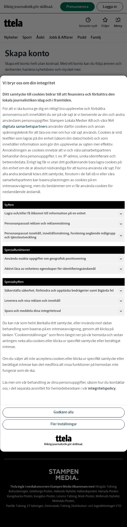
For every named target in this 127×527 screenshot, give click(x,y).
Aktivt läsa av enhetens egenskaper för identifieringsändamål (63, 268)
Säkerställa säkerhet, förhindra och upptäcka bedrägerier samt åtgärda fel (63, 290)
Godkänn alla (63, 412)
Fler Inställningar (64, 424)
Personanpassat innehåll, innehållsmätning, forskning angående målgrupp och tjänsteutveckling (63, 235)
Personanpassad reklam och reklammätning (63, 223)
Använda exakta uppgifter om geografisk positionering (63, 258)
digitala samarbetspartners (24, 126)
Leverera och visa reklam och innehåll (63, 300)
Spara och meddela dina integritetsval (63, 310)
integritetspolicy (102, 388)
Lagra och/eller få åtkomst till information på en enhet (63, 213)
